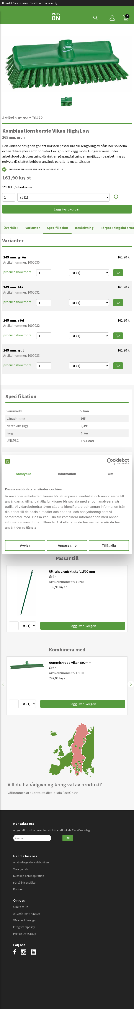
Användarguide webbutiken (31, 862)
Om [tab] (110, 474)
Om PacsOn (20, 907)
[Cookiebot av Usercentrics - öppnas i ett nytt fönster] (110, 461)
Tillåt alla (109, 545)
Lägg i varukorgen (67, 209)
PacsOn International (44, 3)
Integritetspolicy (24, 927)
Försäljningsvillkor (25, 882)
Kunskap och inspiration (28, 876)
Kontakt (18, 889)
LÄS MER (84, 162)
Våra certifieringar (25, 920)
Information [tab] (67, 474)
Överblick (10, 227)
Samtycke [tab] (23, 474)
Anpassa (67, 545)
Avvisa (25, 545)
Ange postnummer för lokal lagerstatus (32, 169)
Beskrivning (84, 227)
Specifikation (57, 227)
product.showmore (17, 272)
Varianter (32, 227)
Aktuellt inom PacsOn (27, 913)
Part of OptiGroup (24, 934)
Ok (68, 838)
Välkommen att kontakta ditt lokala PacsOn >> (43, 792)
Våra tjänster (21, 869)
